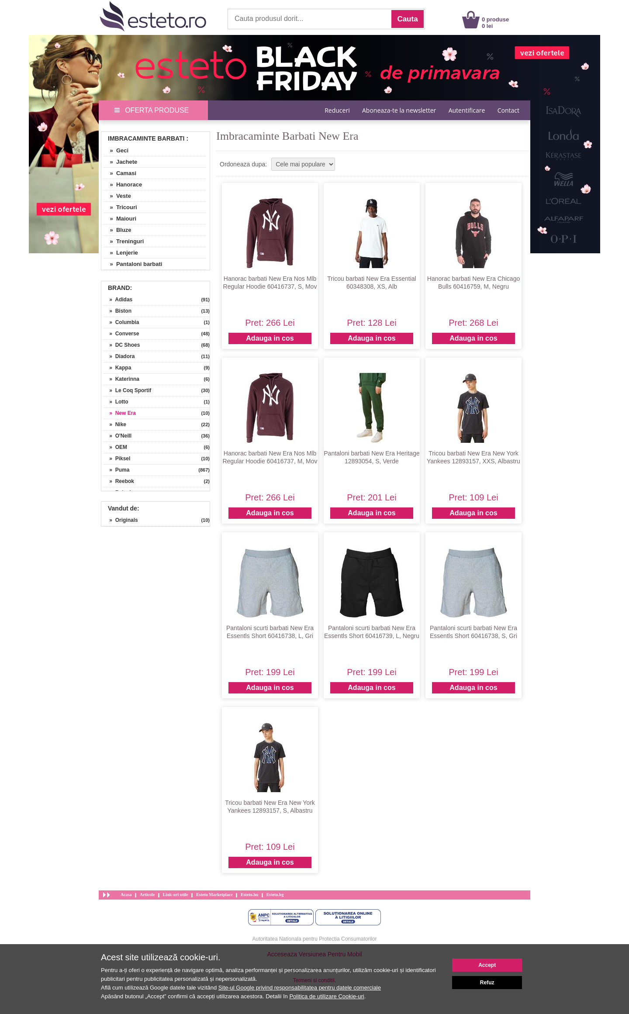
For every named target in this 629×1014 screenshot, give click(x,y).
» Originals (121, 520)
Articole (147, 894)
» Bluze (117, 230)
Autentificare (467, 110)
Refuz (487, 983)
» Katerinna (121, 379)
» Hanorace (123, 184)
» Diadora (119, 356)
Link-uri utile (175, 894)
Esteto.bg (275, 894)
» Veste (117, 196)
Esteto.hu (249, 894)
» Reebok (119, 481)
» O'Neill (117, 436)
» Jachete (120, 162)
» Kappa (117, 368)
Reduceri (337, 110)
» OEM (115, 447)
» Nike (115, 424)
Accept (487, 965)
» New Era (120, 413)
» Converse (121, 334)
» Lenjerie (121, 252)
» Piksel (117, 458)
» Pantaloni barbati (133, 264)
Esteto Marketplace (214, 894)
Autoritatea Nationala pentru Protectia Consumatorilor (314, 939)
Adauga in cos (270, 338)
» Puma (116, 470)
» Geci (116, 150)
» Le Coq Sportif (127, 390)
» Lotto (116, 402)
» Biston (117, 311)
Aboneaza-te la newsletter (399, 110)
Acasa (126, 894)
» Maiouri (120, 218)
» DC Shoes (122, 345)
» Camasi (120, 173)
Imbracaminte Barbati (146, 138)
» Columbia (121, 322)
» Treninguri (124, 241)
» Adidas (118, 300)
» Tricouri (120, 207)
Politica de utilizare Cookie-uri (326, 996)
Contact (508, 110)
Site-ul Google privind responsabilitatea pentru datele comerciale (299, 987)
